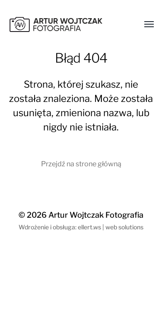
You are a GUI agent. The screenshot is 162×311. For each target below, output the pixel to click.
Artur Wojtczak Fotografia (95, 214)
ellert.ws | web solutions (110, 227)
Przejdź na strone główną (81, 163)
